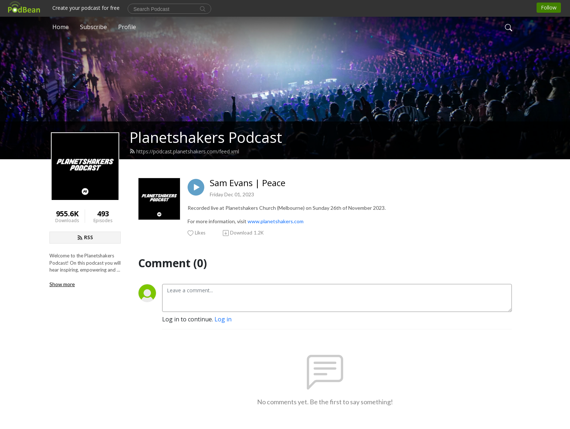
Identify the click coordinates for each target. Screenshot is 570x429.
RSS (85, 237)
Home (60, 27)
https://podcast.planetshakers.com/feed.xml (184, 151)
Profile (127, 27)
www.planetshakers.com (276, 221)
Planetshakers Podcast (205, 137)
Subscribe (93, 27)
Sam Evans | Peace (247, 183)
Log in (223, 319)
